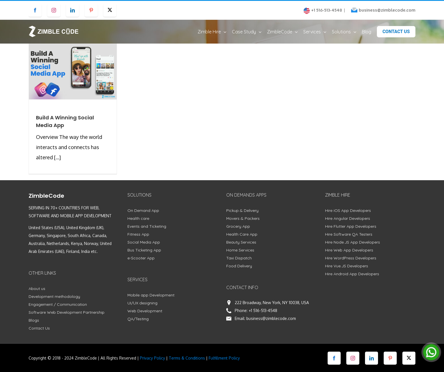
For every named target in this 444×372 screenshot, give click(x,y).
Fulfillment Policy (224, 363)
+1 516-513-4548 (263, 315)
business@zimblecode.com (387, 10)
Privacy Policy (152, 363)
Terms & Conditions (187, 363)
